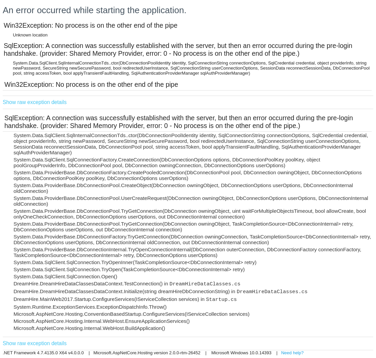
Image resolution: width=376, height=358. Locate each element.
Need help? (292, 352)
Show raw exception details (35, 102)
